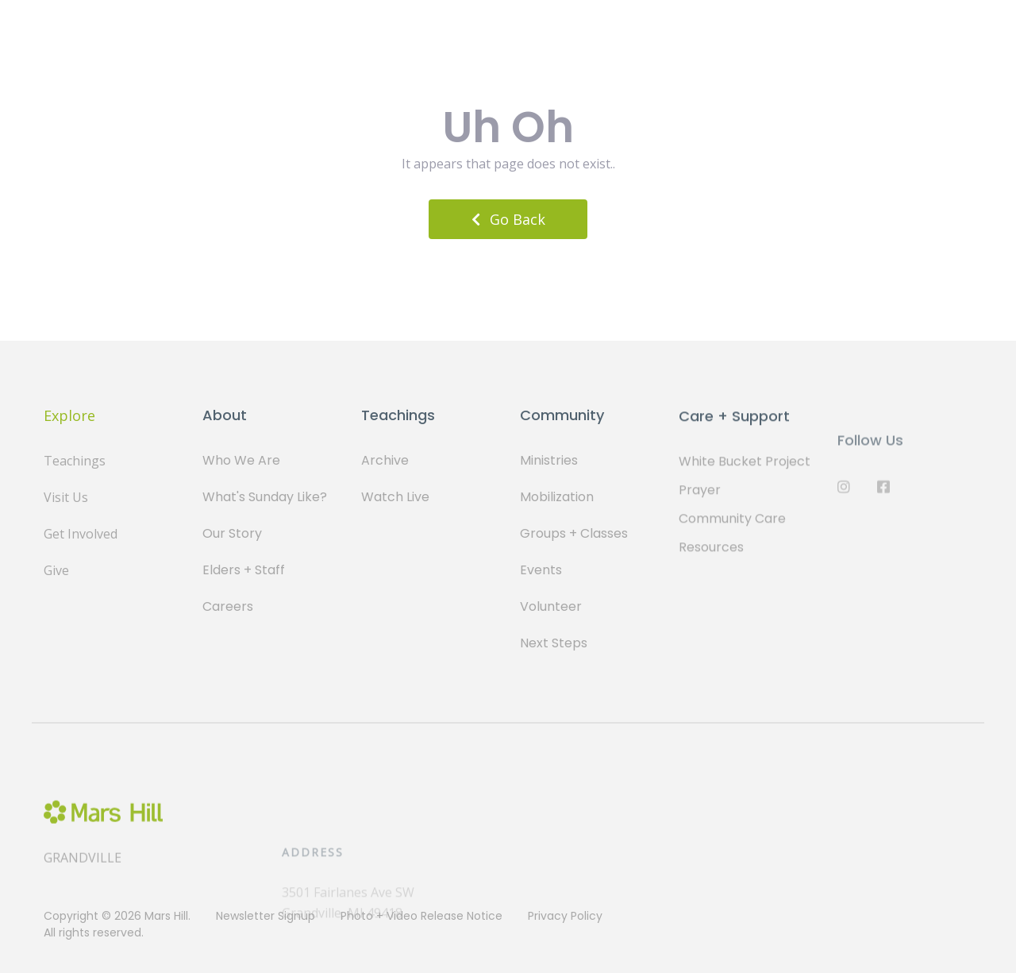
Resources (711, 555)
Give (56, 570)
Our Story (232, 533)
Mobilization (557, 498)
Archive (385, 460)
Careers (227, 606)
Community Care (732, 527)
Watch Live (395, 497)
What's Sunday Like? (264, 497)
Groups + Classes (574, 535)
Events (541, 571)
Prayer (700, 498)
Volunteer (551, 608)
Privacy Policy (565, 916)
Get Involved (80, 533)
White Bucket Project (744, 470)
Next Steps (553, 644)
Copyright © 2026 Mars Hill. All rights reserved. (117, 924)
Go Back (508, 219)
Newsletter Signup (265, 916)
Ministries (549, 462)
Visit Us (66, 497)
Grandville (82, 874)
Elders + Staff (243, 570)
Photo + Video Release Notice (421, 916)
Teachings (75, 460)
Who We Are (241, 460)
